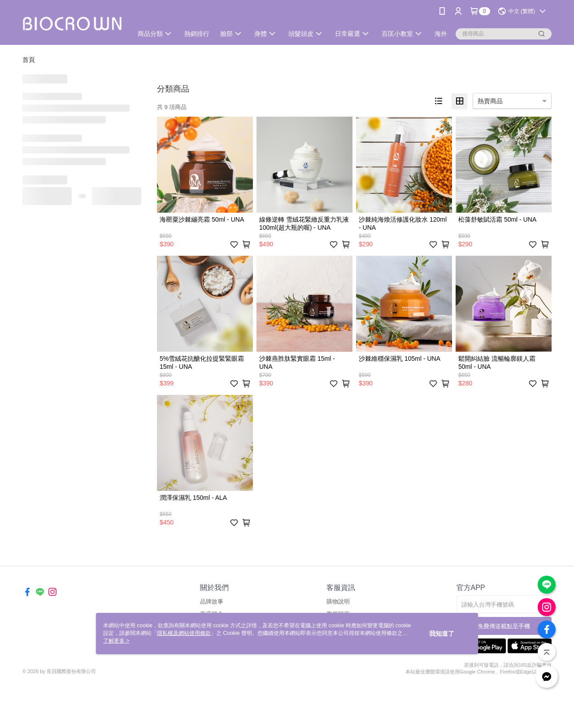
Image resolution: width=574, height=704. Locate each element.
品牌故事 (211, 601)
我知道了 (441, 633)
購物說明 (338, 601)
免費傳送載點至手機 (504, 626)
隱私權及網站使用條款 (184, 633)
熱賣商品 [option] (490, 101)
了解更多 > (116, 641)
